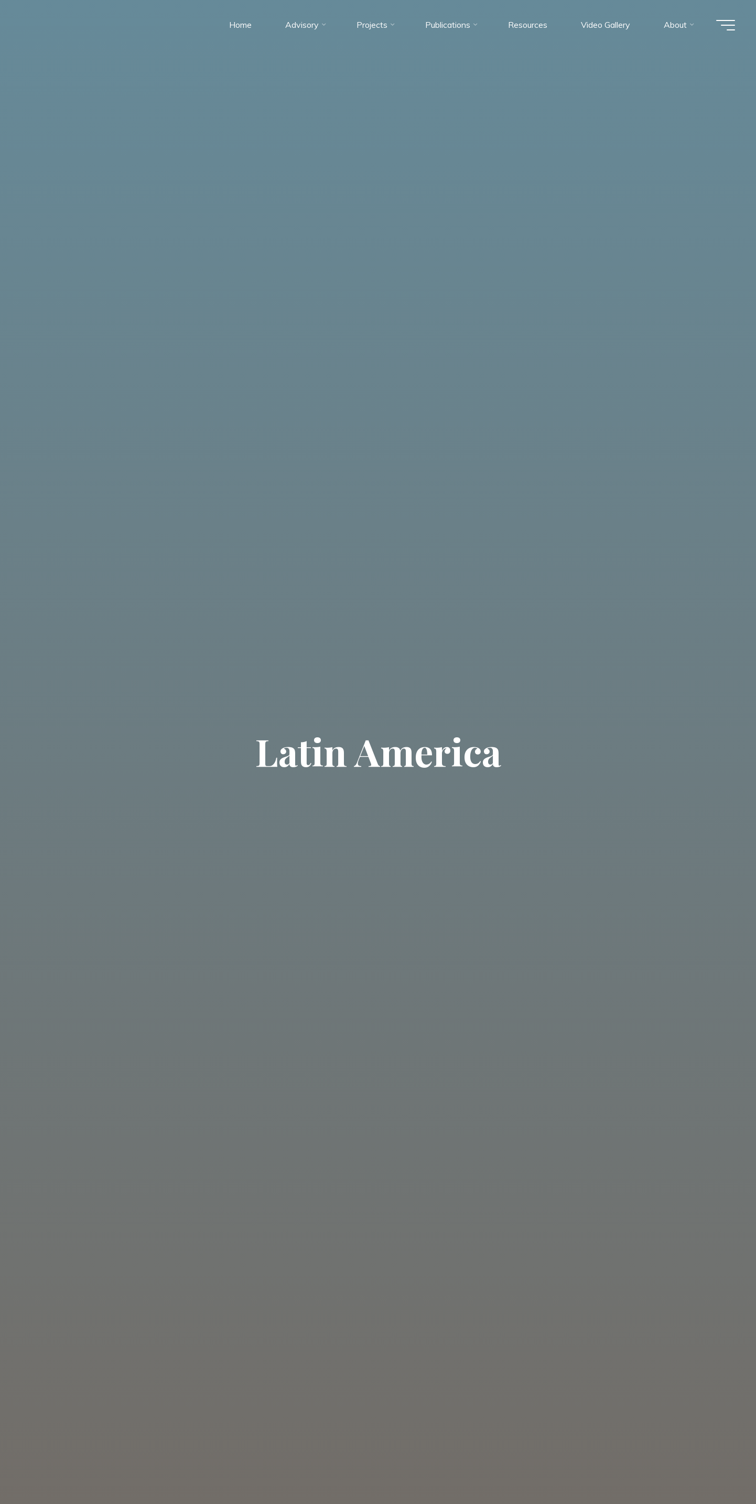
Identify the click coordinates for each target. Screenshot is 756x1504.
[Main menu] (725, 25)
